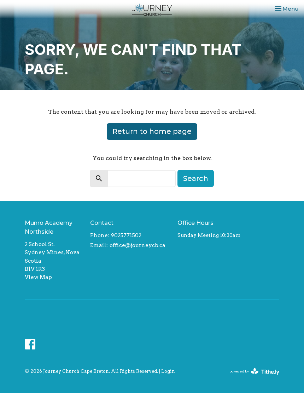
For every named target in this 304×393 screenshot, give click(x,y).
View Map (38, 277)
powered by (254, 371)
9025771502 (126, 235)
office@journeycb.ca (137, 245)
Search (195, 178)
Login (168, 371)
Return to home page (152, 131)
